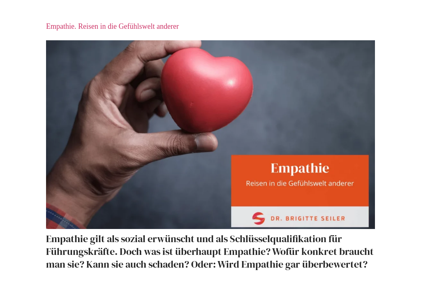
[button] (18, 278)
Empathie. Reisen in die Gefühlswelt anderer (112, 26)
